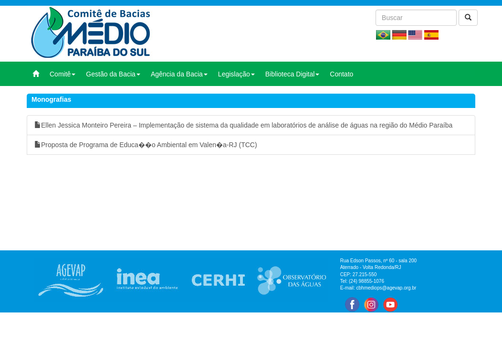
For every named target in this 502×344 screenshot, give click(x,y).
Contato (341, 74)
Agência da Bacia (179, 74)
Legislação (236, 74)
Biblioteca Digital (292, 74)
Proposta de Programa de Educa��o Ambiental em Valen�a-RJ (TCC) (145, 145)
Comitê (62, 74)
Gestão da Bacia (113, 74)
